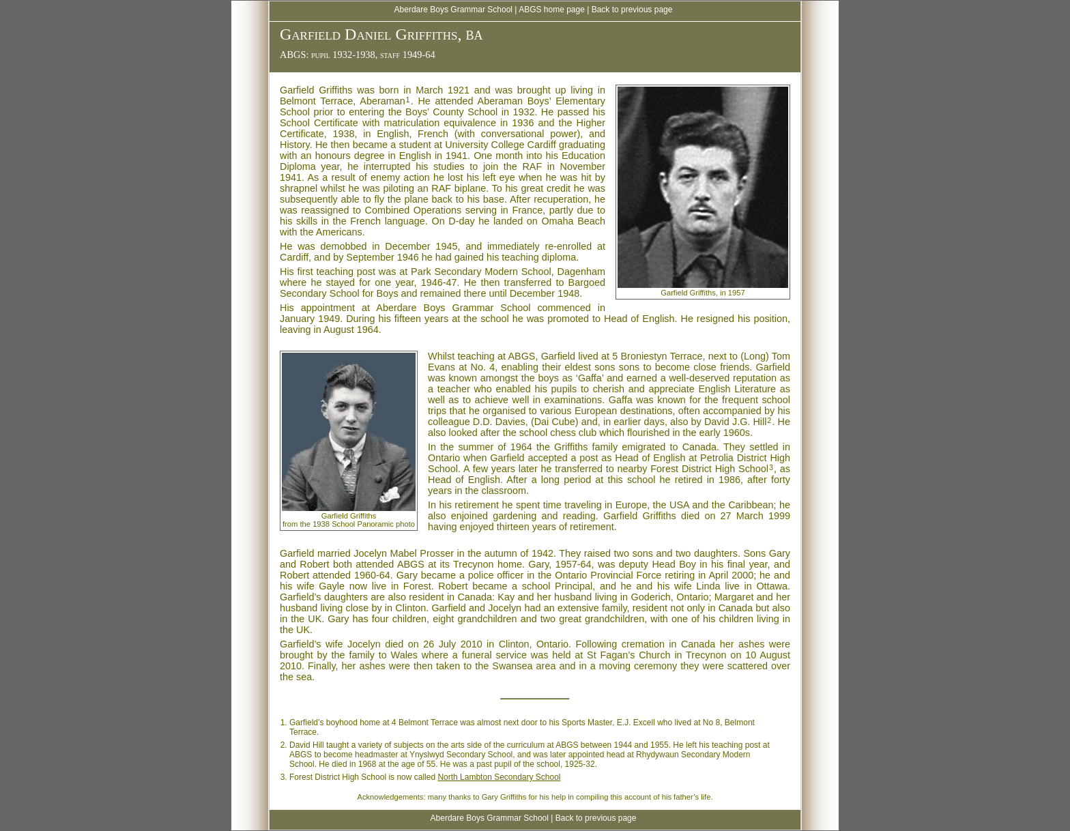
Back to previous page (632, 9)
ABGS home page (552, 9)
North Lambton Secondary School (498, 777)
